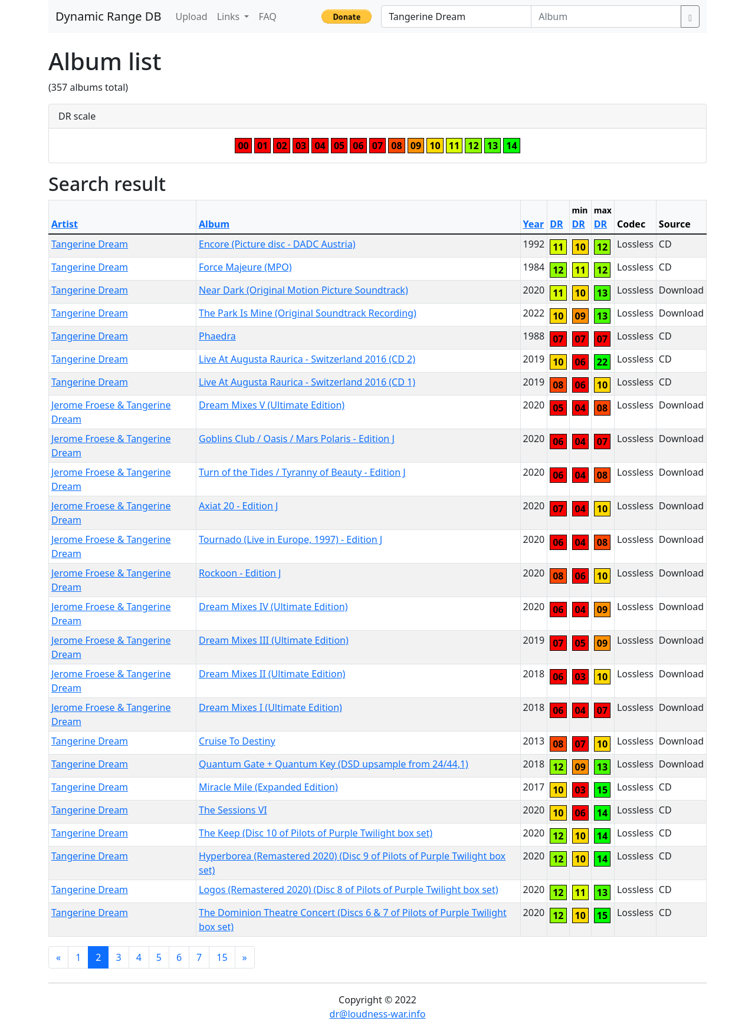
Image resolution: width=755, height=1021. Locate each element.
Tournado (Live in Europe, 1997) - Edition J (290, 539)
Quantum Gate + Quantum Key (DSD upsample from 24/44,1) (333, 763)
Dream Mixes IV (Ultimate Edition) (273, 606)
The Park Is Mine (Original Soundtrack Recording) (307, 313)
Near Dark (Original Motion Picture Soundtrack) (303, 290)
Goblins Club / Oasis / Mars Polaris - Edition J (297, 438)
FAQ (267, 16)
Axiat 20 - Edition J (238, 505)
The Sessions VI (233, 809)
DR (556, 224)
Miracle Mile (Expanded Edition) (268, 786)
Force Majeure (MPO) (245, 267)
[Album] (606, 16)
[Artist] (456, 16)
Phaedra (217, 336)
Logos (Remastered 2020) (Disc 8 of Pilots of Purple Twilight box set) (348, 889)
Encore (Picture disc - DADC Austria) (277, 244)
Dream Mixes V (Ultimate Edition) (271, 404)
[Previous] (58, 957)
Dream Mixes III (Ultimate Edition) (274, 640)
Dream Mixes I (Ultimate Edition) (270, 707)
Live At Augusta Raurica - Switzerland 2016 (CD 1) (307, 382)
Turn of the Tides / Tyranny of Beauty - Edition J (302, 472)
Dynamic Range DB (108, 16)
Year (533, 224)
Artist (64, 224)
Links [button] (229, 16)
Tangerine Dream (89, 244)
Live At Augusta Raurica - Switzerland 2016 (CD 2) (307, 359)
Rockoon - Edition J (240, 573)
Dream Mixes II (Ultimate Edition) (272, 673)
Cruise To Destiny (237, 741)
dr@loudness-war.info (378, 1013)
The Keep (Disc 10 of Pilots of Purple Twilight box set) (315, 832)
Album (214, 224)
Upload (191, 16)
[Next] (245, 957)
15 (221, 957)
